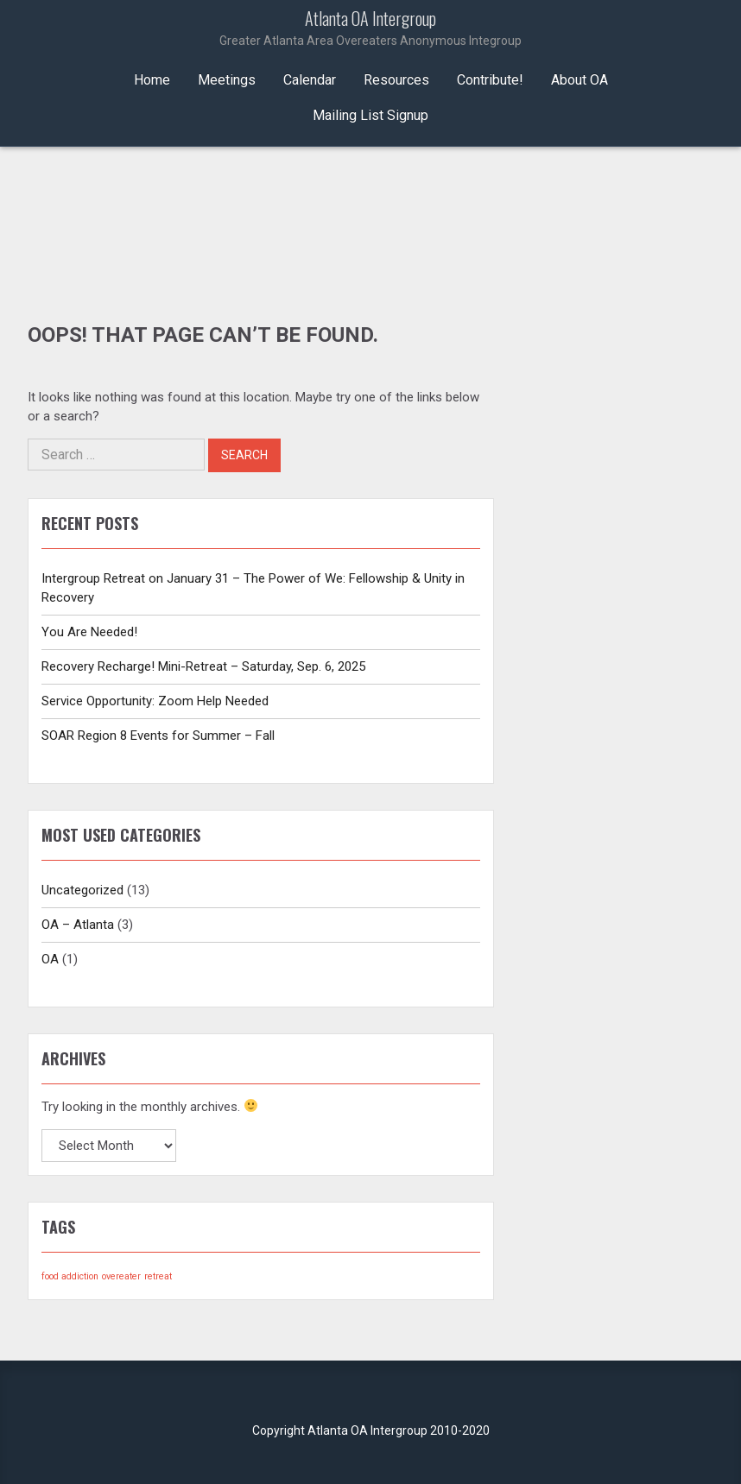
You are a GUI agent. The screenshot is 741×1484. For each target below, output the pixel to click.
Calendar (309, 80)
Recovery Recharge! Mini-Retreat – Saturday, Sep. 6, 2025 (203, 666)
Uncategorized (82, 890)
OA (50, 959)
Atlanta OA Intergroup (370, 29)
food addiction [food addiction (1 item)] (69, 1276)
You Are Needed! (89, 632)
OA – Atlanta (77, 924)
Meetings (227, 80)
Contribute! (490, 80)
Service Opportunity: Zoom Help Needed (155, 701)
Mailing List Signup (370, 115)
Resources (396, 80)
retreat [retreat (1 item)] (158, 1276)
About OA (579, 80)
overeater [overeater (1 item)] (121, 1276)
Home (152, 80)
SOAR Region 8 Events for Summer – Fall (158, 735)
